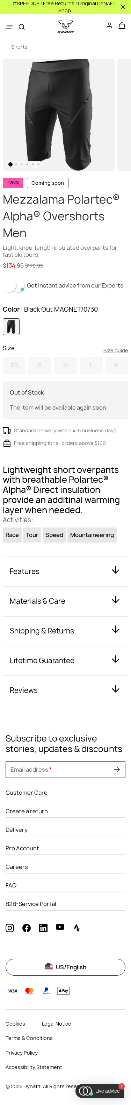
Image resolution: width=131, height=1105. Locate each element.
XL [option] (117, 365)
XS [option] (14, 365)
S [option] (40, 365)
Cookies (15, 1023)
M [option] (65, 365)
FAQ (11, 885)
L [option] (91, 365)
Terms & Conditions (29, 1038)
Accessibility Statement (34, 1067)
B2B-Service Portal (31, 904)
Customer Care (27, 792)
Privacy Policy (22, 1052)
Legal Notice (56, 1023)
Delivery (17, 830)
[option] (11, 326)
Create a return (27, 811)
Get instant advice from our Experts (75, 285)
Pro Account (22, 848)
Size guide (115, 350)
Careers (17, 867)
